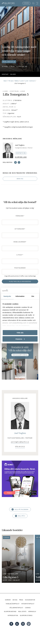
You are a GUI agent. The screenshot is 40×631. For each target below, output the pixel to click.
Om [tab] (32, 296)
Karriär (8, 600)
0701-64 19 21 (20, 447)
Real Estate (22, 611)
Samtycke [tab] (7, 296)
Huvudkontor (30, 600)
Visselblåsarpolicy (12, 604)
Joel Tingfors (20, 433)
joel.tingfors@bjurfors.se (20, 442)
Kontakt (5, 74)
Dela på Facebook (20, 509)
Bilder (13, 74)
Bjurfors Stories (26, 615)
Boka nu (20, 179)
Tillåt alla (20, 332)
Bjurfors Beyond (10, 611)
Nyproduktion (13, 615)
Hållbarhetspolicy (16, 608)
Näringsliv (32, 611)
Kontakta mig (21, 153)
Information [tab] (20, 296)
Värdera (26, 3)
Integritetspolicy (27, 604)
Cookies (28, 608)
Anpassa (20, 339)
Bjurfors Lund (21, 157)
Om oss (14, 600)
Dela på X (20, 516)
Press (21, 600)
